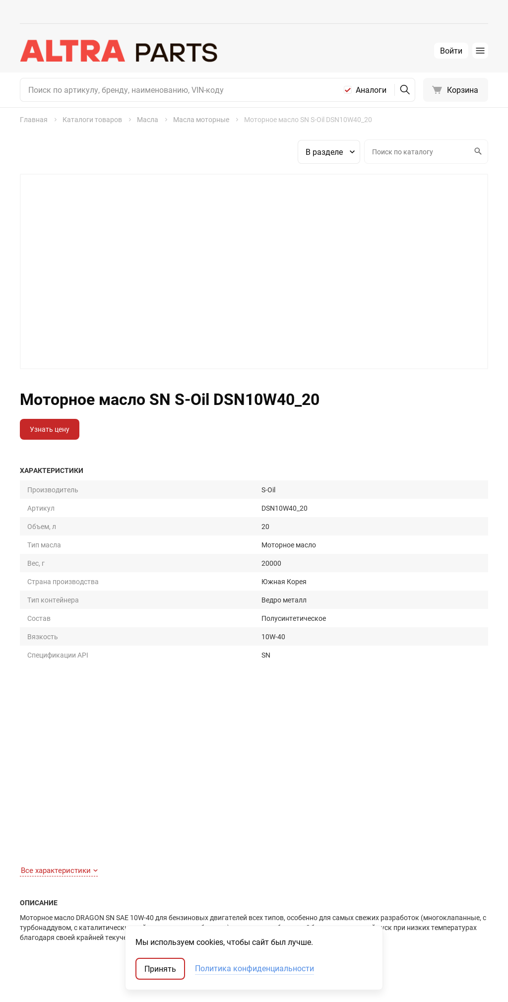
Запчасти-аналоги (391, 868)
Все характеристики (59, 603)
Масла (247, 882)
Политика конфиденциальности (254, 968)
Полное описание (56, 688)
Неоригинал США (389, 896)
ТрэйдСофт (73, 986)
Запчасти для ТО (264, 854)
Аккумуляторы (261, 924)
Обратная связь (46, 924)
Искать (476, 151)
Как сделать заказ (50, 868)
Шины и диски (260, 868)
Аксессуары (256, 896)
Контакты (146, 854)
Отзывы (143, 882)
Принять (160, 968)
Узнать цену (49, 429)
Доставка (36, 896)
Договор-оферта (47, 910)
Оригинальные (385, 854)
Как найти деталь (48, 854)
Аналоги (371, 89)
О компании (150, 868)
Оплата (32, 882)
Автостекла (256, 910)
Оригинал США (385, 882)
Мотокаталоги (385, 910)
